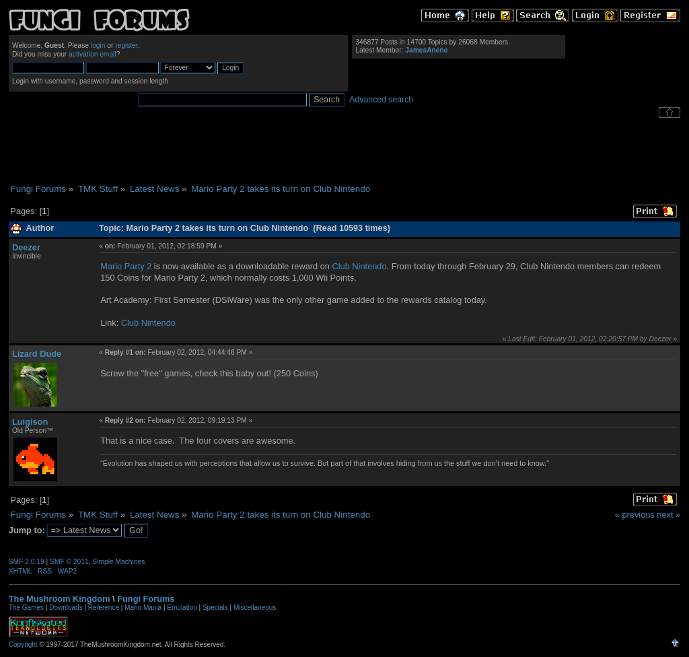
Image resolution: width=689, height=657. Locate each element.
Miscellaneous (254, 607)
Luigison (30, 422)
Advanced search (381, 99)
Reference (103, 607)
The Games (26, 607)
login (98, 45)
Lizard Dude (36, 354)
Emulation (181, 607)
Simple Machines (118, 561)
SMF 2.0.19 (26, 561)
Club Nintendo (359, 266)
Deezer (26, 247)
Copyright (23, 644)
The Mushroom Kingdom (59, 599)
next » (668, 515)
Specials (215, 607)
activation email (92, 54)
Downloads (65, 607)
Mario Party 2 (125, 266)
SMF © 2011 (69, 561)
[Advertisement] (344, 150)
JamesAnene (426, 50)
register (126, 45)
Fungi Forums (145, 599)
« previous (635, 515)
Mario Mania (142, 607)
